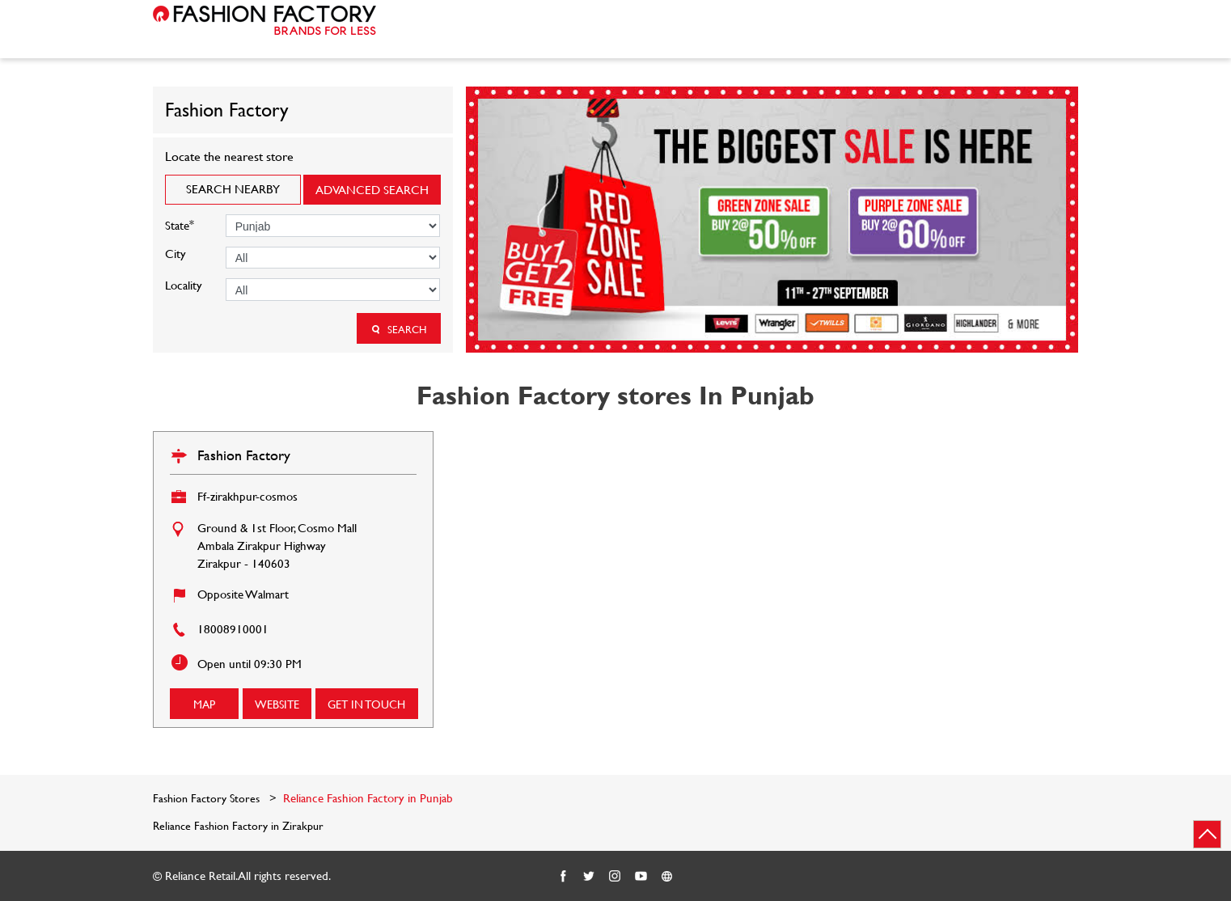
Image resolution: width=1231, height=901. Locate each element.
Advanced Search (372, 189)
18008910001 (233, 628)
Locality (183, 285)
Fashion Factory (243, 455)
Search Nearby (233, 188)
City (175, 253)
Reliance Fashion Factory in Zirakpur (238, 825)
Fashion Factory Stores (208, 797)
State (179, 223)
